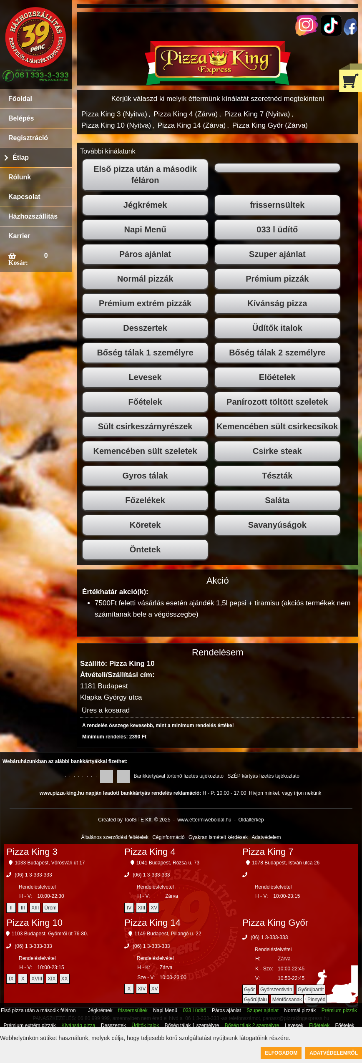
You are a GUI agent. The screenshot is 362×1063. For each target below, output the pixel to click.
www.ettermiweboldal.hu (204, 820)
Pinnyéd (316, 1000)
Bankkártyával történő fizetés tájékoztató (179, 776)
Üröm (50, 908)
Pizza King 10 (34, 922)
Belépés (21, 118)
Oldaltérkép (251, 820)
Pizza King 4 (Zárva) (185, 114)
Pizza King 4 (149, 851)
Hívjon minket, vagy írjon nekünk (285, 793)
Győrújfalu (255, 1000)
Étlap (21, 157)
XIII (35, 908)
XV (154, 908)
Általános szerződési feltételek (114, 837)
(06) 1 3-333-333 (33, 875)
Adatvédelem (266, 837)
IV (129, 908)
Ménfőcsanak (287, 1000)
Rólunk (19, 177)
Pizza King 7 (267, 851)
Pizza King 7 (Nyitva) (257, 114)
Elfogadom (281, 1053)
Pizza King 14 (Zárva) (192, 125)
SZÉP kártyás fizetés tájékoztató (263, 776)
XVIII (36, 979)
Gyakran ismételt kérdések (218, 837)
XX (64, 979)
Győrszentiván (276, 989)
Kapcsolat (24, 196)
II (11, 908)
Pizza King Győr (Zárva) (270, 125)
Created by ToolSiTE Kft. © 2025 (134, 820)
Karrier (19, 235)
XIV (142, 989)
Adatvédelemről (333, 1053)
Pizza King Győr (275, 922)
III (23, 908)
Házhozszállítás (33, 216)
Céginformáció (168, 837)
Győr (249, 989)
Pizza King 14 (152, 922)
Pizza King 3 (31, 851)
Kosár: (18, 262)
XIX (51, 979)
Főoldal (20, 98)
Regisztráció (28, 137)
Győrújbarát (311, 989)
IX (11, 979)
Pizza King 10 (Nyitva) (116, 125)
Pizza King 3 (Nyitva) (114, 114)
